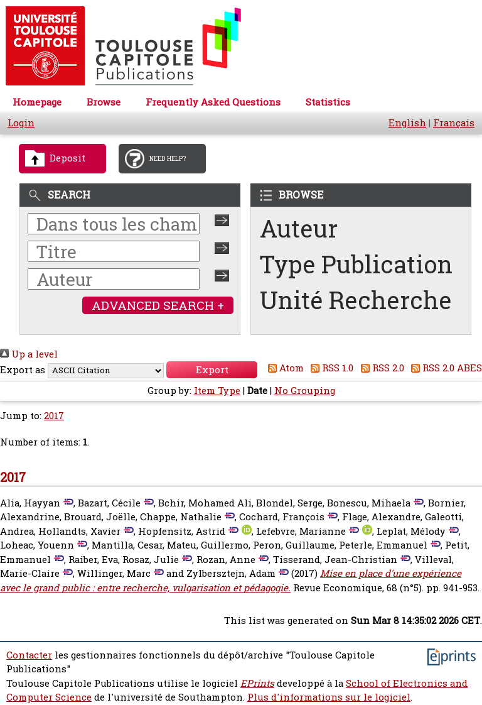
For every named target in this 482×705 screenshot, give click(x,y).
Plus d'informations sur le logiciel (328, 697)
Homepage (37, 102)
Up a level (29, 354)
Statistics (328, 102)
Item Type (217, 390)
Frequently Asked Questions (213, 102)
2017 (54, 415)
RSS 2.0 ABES (445, 367)
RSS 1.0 (330, 367)
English (407, 122)
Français (453, 122)
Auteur (299, 228)
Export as (22, 369)
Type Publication (356, 264)
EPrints (257, 683)
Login (21, 122)
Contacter (29, 655)
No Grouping (304, 390)
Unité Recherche (356, 300)
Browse (103, 102)
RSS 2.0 (380, 367)
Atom (283, 367)
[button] (211, 369)
